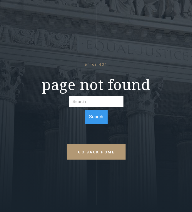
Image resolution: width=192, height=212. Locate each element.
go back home (96, 152)
